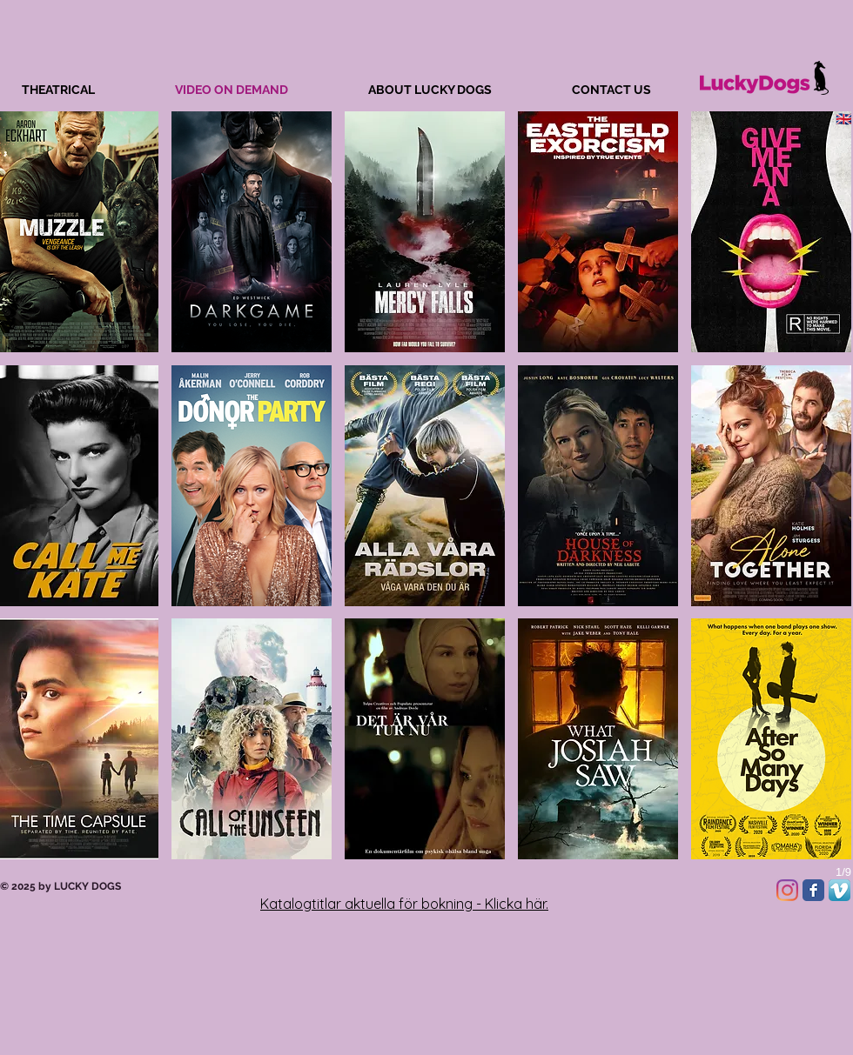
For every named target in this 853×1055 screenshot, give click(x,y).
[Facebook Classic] (813, 890)
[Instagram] (787, 890)
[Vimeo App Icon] (839, 890)
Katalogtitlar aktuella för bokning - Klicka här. (404, 903)
